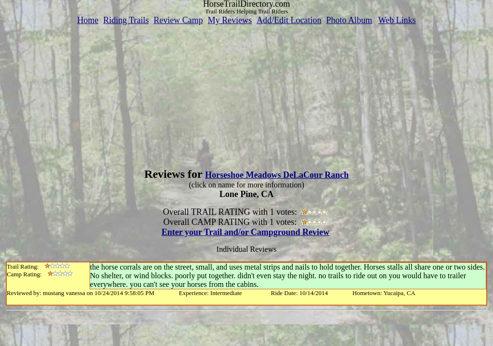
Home (87, 20)
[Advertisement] (246, 92)
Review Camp (178, 20)
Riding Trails (126, 20)
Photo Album (349, 20)
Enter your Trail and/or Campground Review (245, 232)
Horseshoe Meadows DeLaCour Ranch (277, 175)
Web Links (397, 20)
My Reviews (230, 20)
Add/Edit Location (289, 20)
